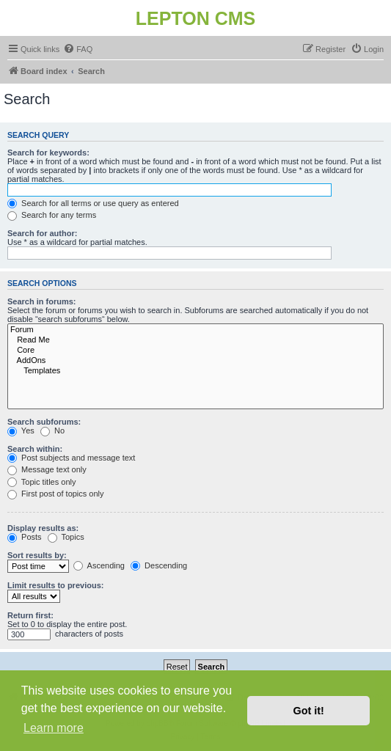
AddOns (195, 361)
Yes (20, 430)
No (52, 430)
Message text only (47, 469)
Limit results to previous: (55, 585)
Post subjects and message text (71, 457)
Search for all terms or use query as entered (93, 203)
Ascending (99, 565)
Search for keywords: (48, 152)
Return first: (30, 615)
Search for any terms (51, 214)
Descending (159, 565)
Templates (195, 371)
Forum (195, 330)
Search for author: (42, 233)
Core (195, 350)
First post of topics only (55, 493)
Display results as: (42, 528)
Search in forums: (41, 301)
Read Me (195, 340)
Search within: (34, 448)
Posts (24, 536)
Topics (66, 536)
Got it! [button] (308, 711)
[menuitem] (77, 49)
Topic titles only (41, 481)
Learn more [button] (53, 728)
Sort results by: (37, 555)
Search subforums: (44, 421)
